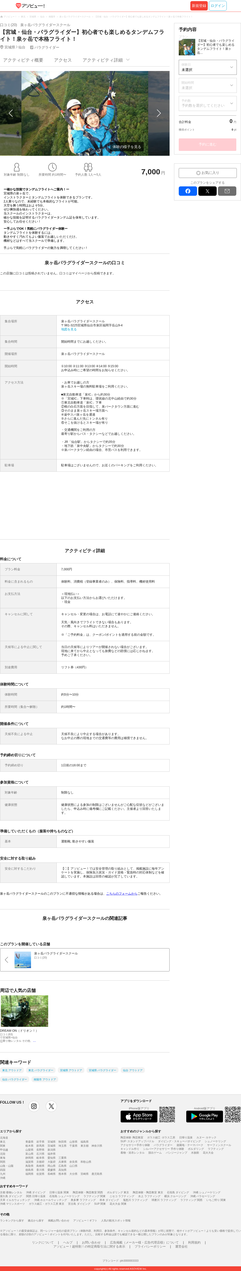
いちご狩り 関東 (216, 1200)
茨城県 (52, 1145)
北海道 (4, 1137)
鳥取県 (29, 1165)
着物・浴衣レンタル (132, 1152)
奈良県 (73, 1161)
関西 (2, 1161)
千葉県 (73, 1145)
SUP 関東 (100, 1203)
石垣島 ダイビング (178, 1192)
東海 (2, 1157)
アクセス (63, 60)
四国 (2, 1169)
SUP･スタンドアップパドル (137, 1141)
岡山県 (52, 1165)
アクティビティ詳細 (103, 60)
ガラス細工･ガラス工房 (161, 1137)
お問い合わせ (91, 1242)
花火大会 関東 (118, 1203)
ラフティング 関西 (191, 1200)
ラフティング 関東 (94, 1196)
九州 (2, 1173)
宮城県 (52, 1141)
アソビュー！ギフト (85, 1220)
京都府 (40, 1161)
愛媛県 (52, 1169)
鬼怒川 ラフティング (135, 1200)
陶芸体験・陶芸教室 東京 (148, 1192)
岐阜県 (40, 1157)
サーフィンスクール (219, 1145)
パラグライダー (163, 1145)
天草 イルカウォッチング (15, 1200)
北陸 (2, 1153)
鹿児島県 (96, 1173)
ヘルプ (68, 1242)
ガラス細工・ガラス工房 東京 (46, 1203)
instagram (33, 1106)
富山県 (29, 1153)
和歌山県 (86, 1161)
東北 (2, 1141)
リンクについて (43, 1242)
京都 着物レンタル (11, 1192)
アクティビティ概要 (23, 60)
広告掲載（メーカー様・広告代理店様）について (144, 1242)
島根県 (40, 1165)
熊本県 (62, 1173)
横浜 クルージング (175, 1196)
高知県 (62, 1169)
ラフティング (216, 1148)
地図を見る (69, 329)
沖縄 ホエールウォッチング (50, 1200)
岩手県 (40, 1141)
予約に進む (207, 144)
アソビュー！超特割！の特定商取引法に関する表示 (89, 1246)
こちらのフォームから (121, 893)
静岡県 (29, 1157)
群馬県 (40, 1145)
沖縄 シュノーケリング (206, 1192)
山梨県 (29, 1149)
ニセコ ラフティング (122, 1196)
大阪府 (52, 1161)
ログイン (218, 6)
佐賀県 (40, 1173)
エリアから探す (11, 1131)
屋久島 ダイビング (11, 1196)
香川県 (40, 1169)
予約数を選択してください (203, 105)
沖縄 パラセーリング (202, 1196)
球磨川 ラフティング (164, 1200)
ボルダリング (196, 1148)
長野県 (40, 1149)
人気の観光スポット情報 (116, 1220)
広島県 (62, 1165)
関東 (2, 1145)
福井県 (52, 1153)
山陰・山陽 (6, 1165)
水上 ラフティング (149, 1196)
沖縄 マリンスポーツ (12, 1203)
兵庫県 (62, 1161)
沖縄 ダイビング (36, 1192)
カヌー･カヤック (206, 1137)
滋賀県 (29, 1161)
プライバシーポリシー (150, 1246)
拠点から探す (36, 1220)
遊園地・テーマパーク (190, 1145)
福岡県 (29, 1173)
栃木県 (29, 1145)
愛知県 (52, 1157)
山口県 (73, 1165)
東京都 (85, 1145)
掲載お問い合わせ (58, 1220)
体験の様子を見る (127, 147)
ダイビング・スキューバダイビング (179, 1141)
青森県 (29, 1141)
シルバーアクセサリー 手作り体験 (163, 1148)
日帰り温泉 (186, 1137)
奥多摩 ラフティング (83, 1200)
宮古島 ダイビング (79, 1203)
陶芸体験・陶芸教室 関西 (88, 1192)
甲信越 (4, 1149)
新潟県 (52, 1149)
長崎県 (52, 1173)
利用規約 (194, 1242)
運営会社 (181, 1246)
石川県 (40, 1153)
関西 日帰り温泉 (36, 1196)
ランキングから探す (12, 1220)
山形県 (73, 1141)
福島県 (85, 1141)
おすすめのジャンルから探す (140, 1131)
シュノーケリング (215, 1141)
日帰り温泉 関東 (59, 1192)
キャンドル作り (129, 1148)
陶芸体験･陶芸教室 (131, 1137)
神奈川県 (96, 1145)
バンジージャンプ (176, 1152)
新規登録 (199, 6)
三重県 (62, 1157)
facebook (188, 191)
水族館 (195, 1152)
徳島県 (29, 1169)
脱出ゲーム (155, 1152)
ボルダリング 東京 (118, 1192)
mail (227, 191)
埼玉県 (62, 1145)
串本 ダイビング (109, 1200)
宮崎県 (85, 1173)
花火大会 (208, 1152)
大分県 (73, 1173)
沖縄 (2, 1177)
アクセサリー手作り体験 (135, 1145)
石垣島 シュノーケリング (64, 1196)
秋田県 (62, 1141)
